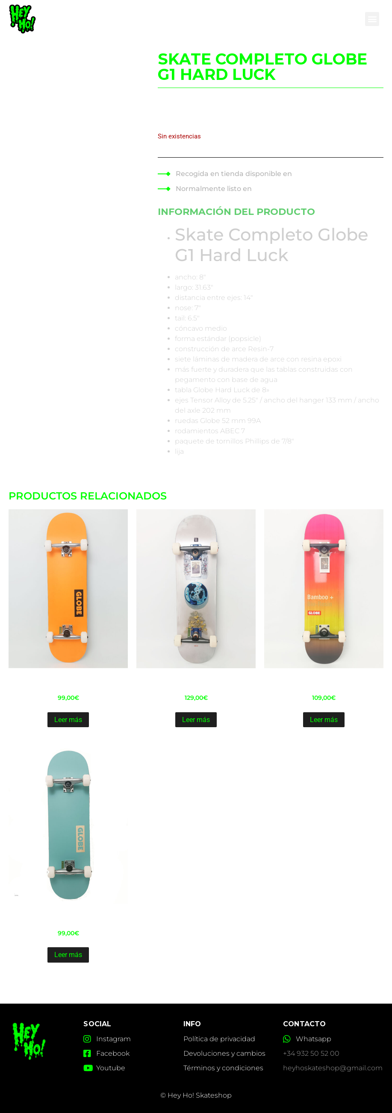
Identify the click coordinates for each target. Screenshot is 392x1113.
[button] (372, 19)
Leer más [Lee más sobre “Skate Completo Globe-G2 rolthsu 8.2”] (196, 720)
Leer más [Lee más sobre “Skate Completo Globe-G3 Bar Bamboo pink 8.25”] (324, 720)
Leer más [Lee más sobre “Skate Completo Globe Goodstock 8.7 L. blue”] (68, 955)
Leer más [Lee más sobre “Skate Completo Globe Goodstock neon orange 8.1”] (68, 720)
